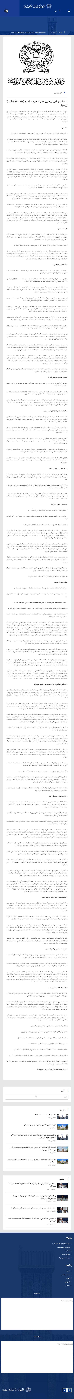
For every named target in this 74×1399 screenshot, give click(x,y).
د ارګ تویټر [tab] (37, 1293)
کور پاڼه (59, 32)
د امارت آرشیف (66, 1254)
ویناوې (68, 1278)
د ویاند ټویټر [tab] (37, 1336)
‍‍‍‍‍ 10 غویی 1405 (52, 1117)
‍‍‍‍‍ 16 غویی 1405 (52, 1128)
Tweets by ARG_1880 (67, 1301)
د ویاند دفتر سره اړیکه (64, 1258)
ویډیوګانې (67, 1285)
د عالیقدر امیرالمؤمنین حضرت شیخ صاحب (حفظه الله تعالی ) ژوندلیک (37, 103)
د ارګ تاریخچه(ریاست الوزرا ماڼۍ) (61, 1243)
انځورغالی (67, 1281)
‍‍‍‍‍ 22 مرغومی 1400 (51, 1189)
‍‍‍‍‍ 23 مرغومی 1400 (51, 1224)
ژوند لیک (52, 32)
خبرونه (68, 1271)
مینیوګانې (69, 10)
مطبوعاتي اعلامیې (65, 1274)
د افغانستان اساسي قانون (63, 1247)
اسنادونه (68, 1250)
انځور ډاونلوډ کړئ (60, 93)
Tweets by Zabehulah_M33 (65, 1344)
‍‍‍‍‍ (32, 1114)
